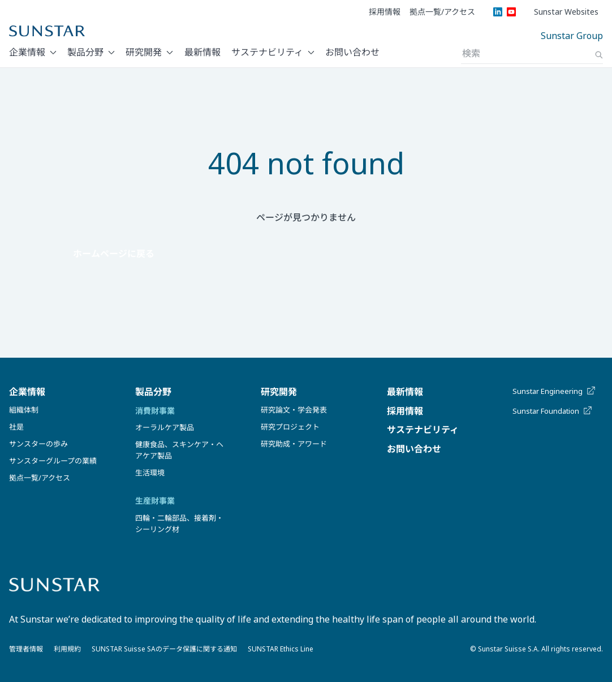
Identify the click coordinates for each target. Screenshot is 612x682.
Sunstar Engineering (554, 391)
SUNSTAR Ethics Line (280, 649)
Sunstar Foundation (552, 411)
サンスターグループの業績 (53, 461)
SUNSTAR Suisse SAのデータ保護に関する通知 (164, 649)
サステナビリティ (267, 52)
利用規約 (67, 649)
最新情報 (202, 52)
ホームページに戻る (113, 253)
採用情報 (384, 12)
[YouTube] (511, 11)
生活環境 (150, 472)
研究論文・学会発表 (294, 410)
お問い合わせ (352, 52)
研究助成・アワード (294, 444)
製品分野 (85, 52)
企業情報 (27, 52)
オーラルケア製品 (164, 427)
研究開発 (144, 52)
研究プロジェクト (290, 427)
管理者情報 (26, 649)
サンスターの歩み (38, 444)
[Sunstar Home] (47, 31)
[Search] (599, 55)
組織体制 (23, 410)
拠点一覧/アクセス (442, 12)
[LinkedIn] (497, 11)
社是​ (16, 427)
